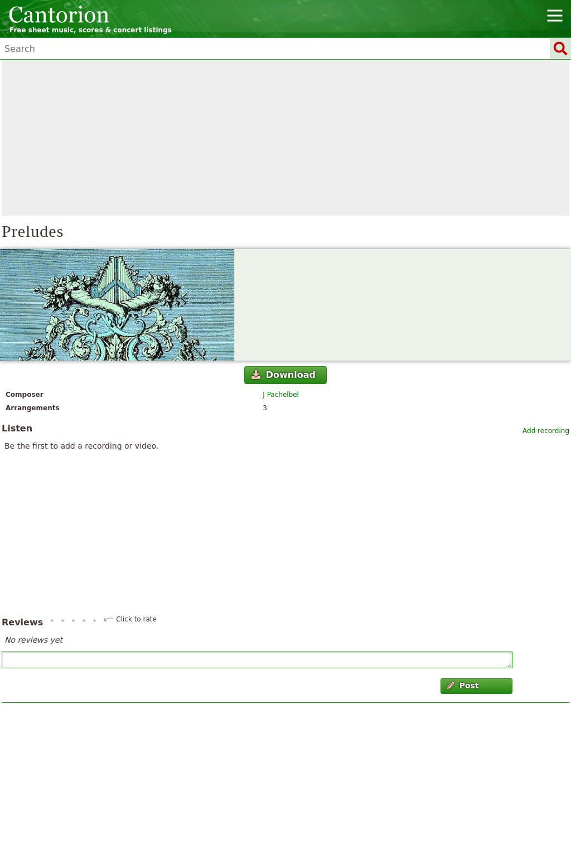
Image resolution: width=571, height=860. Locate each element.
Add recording (545, 431)
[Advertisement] (285, 138)
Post (462, 685)
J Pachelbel (281, 395)
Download (283, 375)
